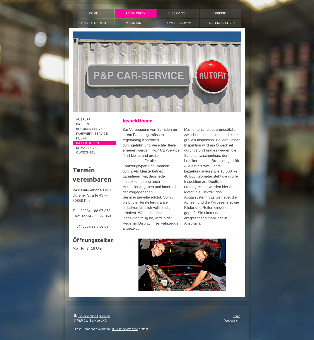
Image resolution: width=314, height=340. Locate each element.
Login (236, 316)
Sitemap (104, 316)
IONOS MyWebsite (125, 329)
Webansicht (232, 320)
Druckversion (85, 316)
